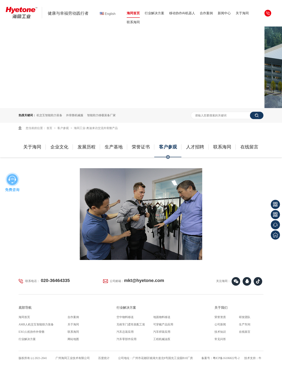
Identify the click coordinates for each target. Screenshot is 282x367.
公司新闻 (220, 324)
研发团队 (244, 317)
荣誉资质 (220, 317)
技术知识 (220, 331)
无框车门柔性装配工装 (131, 324)
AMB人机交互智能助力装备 (36, 324)
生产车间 (244, 324)
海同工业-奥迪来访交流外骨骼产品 (96, 128)
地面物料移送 (161, 317)
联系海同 (133, 22)
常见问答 (220, 339)
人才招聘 (195, 146)
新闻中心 (224, 13)
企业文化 (59, 146)
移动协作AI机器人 (182, 13)
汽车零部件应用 (127, 339)
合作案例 (206, 13)
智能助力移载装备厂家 (101, 115)
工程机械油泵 (161, 339)
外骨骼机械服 (74, 115)
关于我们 (221, 307)
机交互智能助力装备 (49, 115)
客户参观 (63, 128)
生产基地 (114, 146)
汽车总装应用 (125, 331)
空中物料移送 (125, 317)
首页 (50, 128)
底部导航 (25, 307)
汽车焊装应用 (161, 331)
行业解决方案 (154, 13)
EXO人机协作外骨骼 (31, 331)
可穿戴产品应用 (163, 324)
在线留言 (249, 146)
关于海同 (242, 13)
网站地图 (73, 339)
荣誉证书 (141, 146)
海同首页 (133, 13)
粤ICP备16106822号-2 (226, 358)
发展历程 (86, 146)
